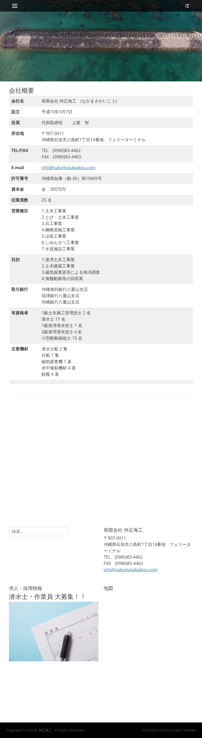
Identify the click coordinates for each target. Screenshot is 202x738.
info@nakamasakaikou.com (68, 167)
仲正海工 (45, 730)
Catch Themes (184, 730)
